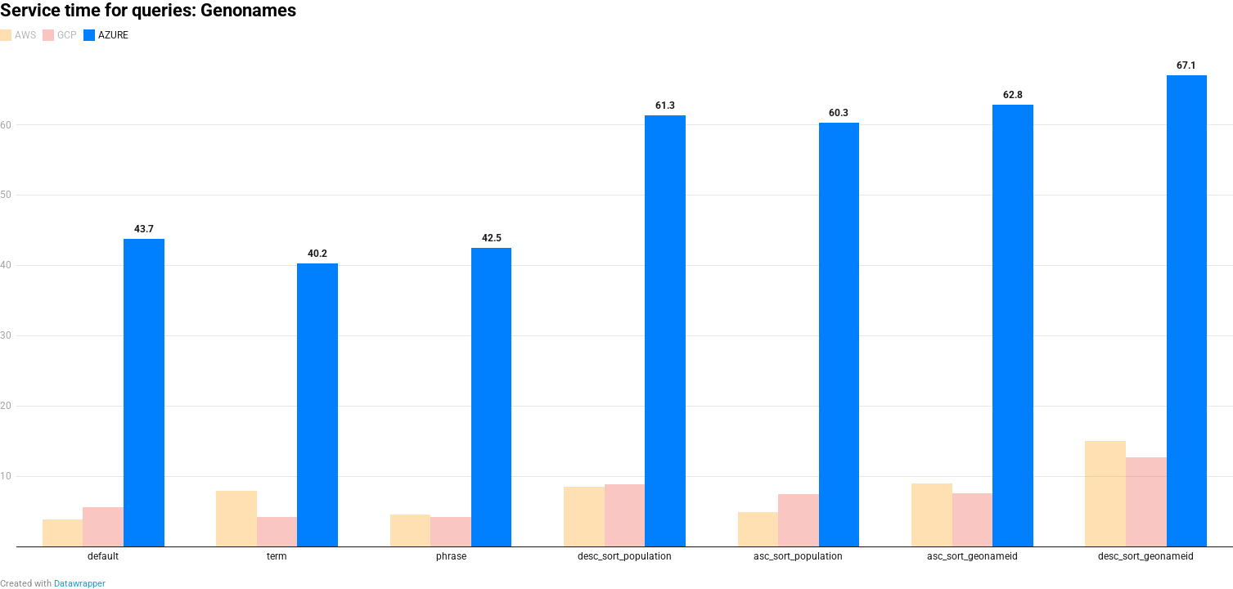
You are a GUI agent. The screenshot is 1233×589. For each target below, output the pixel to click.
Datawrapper (80, 583)
